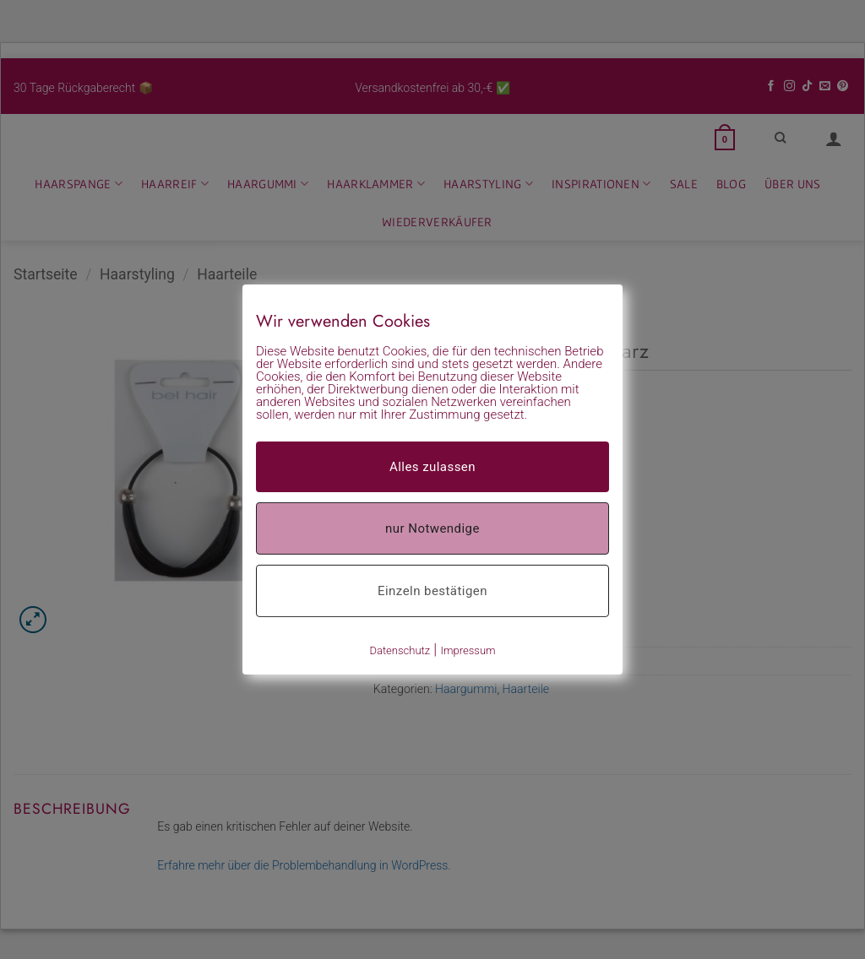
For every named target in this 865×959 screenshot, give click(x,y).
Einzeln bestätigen (432, 591)
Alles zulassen (432, 466)
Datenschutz (399, 650)
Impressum (468, 650)
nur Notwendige (432, 528)
